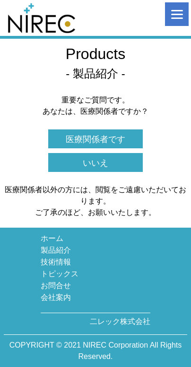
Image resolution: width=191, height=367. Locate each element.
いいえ (95, 163)
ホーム (52, 238)
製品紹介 (56, 250)
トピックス (59, 274)
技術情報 (56, 262)
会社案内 (56, 297)
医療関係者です (95, 139)
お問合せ (56, 286)
